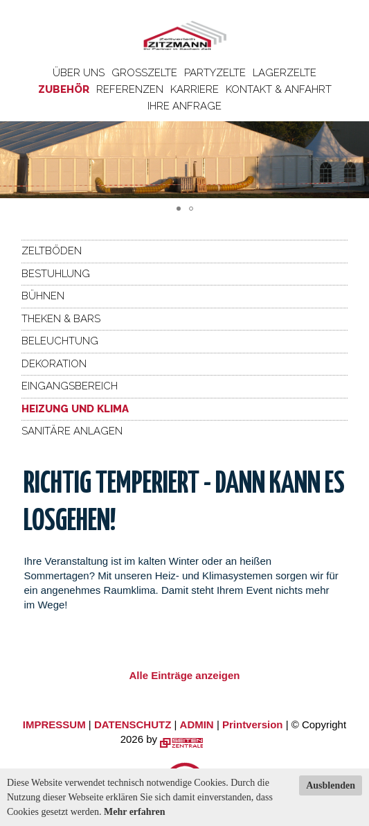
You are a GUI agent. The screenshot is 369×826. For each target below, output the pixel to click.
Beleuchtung (59, 341)
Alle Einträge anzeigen (184, 675)
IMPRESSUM (54, 724)
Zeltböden (51, 251)
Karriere (194, 89)
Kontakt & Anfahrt (279, 89)
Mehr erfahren (134, 812)
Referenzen (129, 89)
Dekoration (54, 364)
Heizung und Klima (75, 409)
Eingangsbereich (69, 386)
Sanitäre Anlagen (72, 431)
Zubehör (63, 89)
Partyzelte (215, 73)
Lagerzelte (284, 73)
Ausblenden (330, 785)
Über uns (79, 73)
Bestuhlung (55, 273)
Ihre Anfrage (184, 106)
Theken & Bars (60, 319)
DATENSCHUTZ (132, 724)
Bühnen (42, 296)
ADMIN (197, 724)
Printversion (252, 724)
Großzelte (144, 73)
